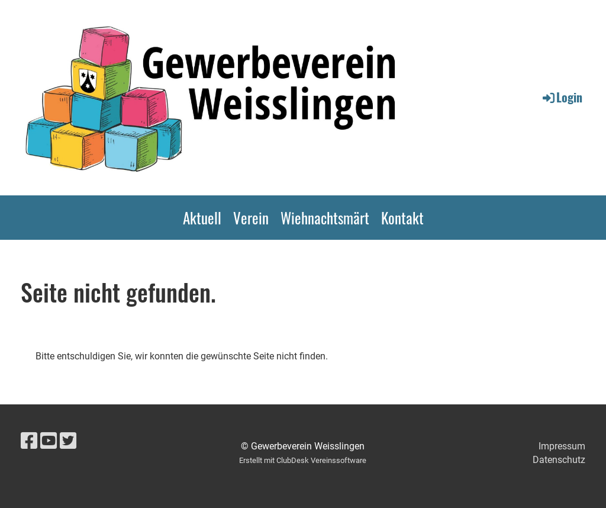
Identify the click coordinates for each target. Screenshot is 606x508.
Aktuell (202, 218)
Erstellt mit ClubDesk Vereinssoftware (302, 460)
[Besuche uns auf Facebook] (29, 441)
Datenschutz (559, 459)
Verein (251, 218)
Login (561, 97)
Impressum (562, 446)
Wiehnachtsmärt (325, 218)
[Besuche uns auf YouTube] (48, 441)
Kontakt (402, 218)
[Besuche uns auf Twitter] (68, 441)
